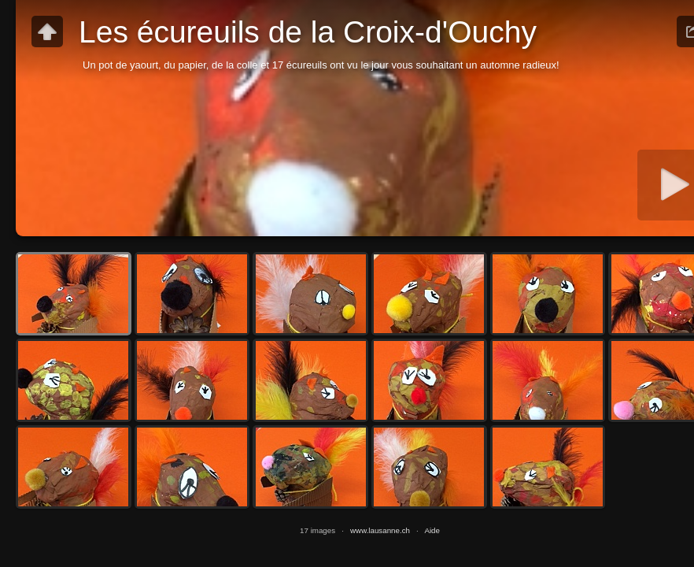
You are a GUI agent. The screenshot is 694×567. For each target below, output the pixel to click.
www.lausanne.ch (380, 530)
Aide (432, 530)
